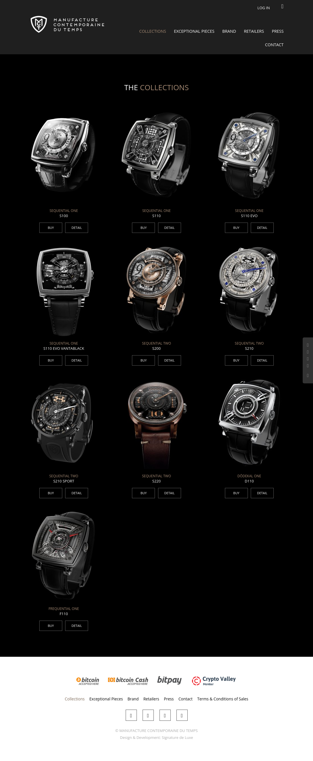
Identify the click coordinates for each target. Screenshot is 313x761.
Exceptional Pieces (194, 31)
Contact (274, 44)
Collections (152, 31)
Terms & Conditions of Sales (222, 699)
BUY (51, 227)
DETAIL (76, 227)
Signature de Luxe (177, 737)
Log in (263, 7)
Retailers (254, 31)
